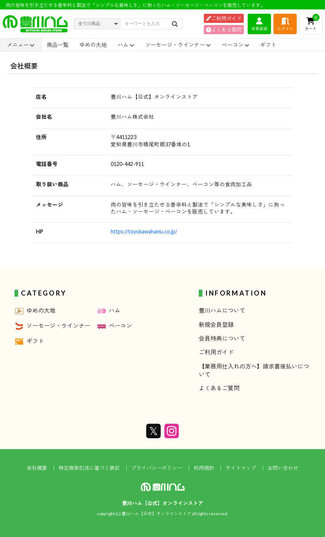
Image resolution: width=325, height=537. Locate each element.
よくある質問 (224, 30)
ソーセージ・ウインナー (178, 44)
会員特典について (222, 338)
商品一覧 (58, 44)
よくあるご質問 (219, 388)
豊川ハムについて (222, 310)
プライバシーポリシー (156, 468)
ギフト (268, 44)
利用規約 (204, 468)
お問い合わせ (283, 468)
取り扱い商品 (52, 184)
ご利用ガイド (224, 18)
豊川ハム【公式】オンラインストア (162, 503)
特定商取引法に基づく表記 (89, 468)
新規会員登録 (216, 324)
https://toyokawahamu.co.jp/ (144, 231)
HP (39, 231)
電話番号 (47, 164)
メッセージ (49, 205)
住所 (41, 137)
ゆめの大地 (93, 44)
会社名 (44, 117)
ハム (126, 44)
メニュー (20, 45)
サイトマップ (241, 468)
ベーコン (235, 44)
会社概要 (37, 468)
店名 (41, 97)
